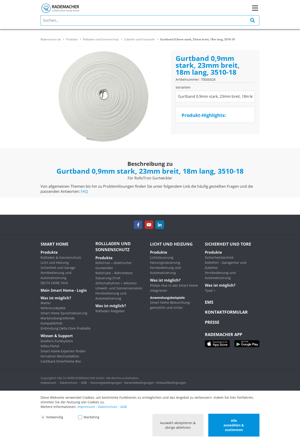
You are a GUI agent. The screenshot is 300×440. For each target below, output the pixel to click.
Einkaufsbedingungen (171, 383)
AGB (84, 383)
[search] (150, 20)
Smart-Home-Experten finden (63, 351)
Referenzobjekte (53, 308)
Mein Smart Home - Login (64, 290)
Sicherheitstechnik (219, 257)
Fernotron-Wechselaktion (60, 356)
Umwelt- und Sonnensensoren (118, 288)
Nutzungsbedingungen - (107, 383)
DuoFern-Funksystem (57, 341)
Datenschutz (68, 383)
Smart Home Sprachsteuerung (64, 313)
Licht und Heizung (55, 262)
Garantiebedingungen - (140, 383)
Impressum (48, 383)
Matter (46, 303)
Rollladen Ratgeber (110, 311)
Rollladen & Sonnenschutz (61, 257)
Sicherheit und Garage (58, 267)
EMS (209, 302)
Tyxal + (210, 290)
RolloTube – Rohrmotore (114, 273)
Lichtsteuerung (161, 257)
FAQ (84, 191)
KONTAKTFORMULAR (226, 312)
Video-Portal (50, 346)
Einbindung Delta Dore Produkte (66, 328)
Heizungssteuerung (165, 262)
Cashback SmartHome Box (61, 361)
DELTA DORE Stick (54, 283)
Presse (212, 322)
